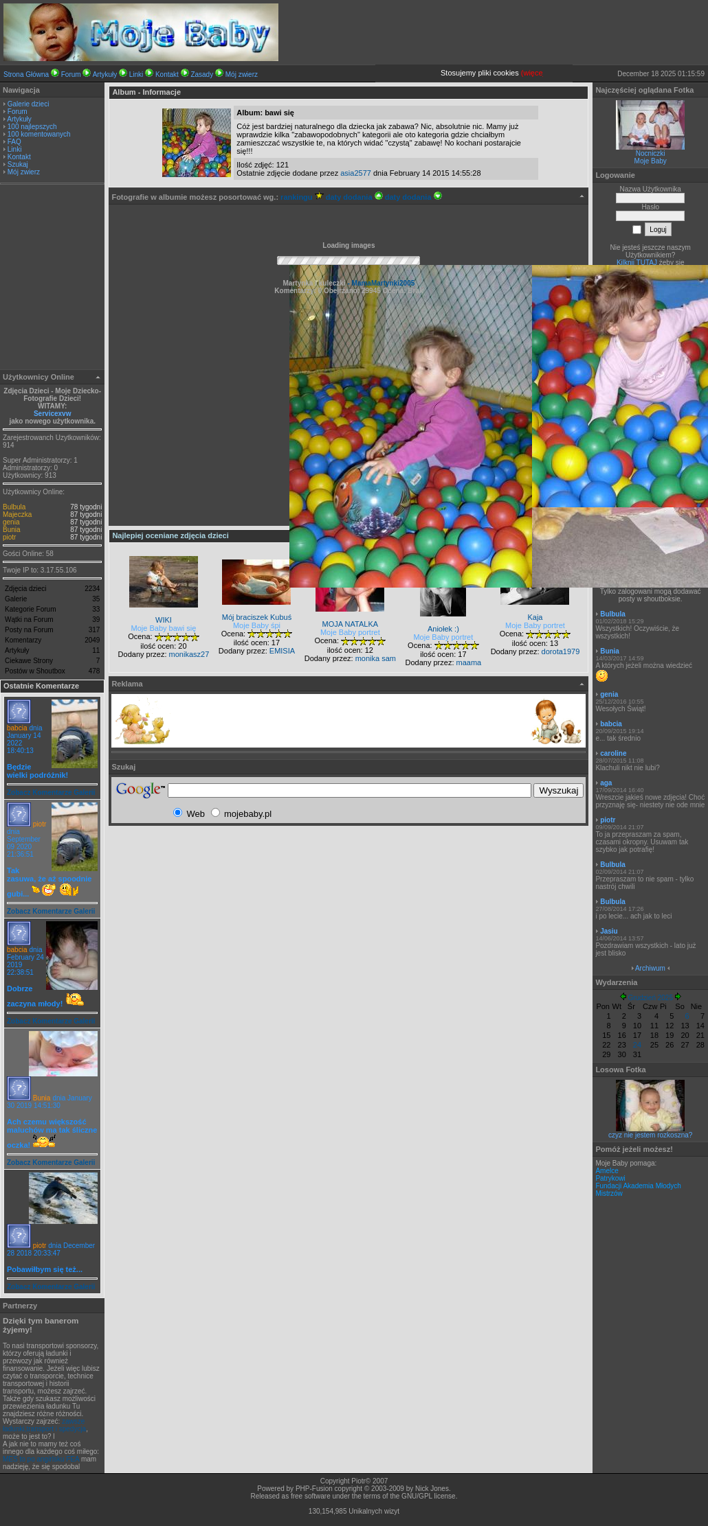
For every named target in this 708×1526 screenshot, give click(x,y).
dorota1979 (561, 651)
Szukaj (18, 164)
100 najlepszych (32, 126)
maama (469, 662)
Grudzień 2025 (650, 998)
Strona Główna (26, 74)
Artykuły (105, 74)
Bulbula (14, 507)
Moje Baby (650, 161)
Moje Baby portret (350, 632)
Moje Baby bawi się (164, 628)
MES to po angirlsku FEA (41, 1459)
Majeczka (17, 514)
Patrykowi (610, 1178)
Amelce (606, 1171)
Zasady (201, 74)
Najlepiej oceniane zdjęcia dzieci (170, 535)
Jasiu (609, 931)
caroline (613, 753)
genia (11, 522)
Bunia (12, 529)
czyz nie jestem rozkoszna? (650, 1135)
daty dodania (354, 197)
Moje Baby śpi (256, 625)
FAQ (14, 142)
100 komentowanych (39, 134)
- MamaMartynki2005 (380, 283)
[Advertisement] (52, 278)
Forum (71, 74)
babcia (17, 728)
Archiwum (650, 968)
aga (606, 783)
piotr (9, 537)
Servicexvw (52, 413)
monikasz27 (189, 654)
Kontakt (167, 74)
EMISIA (282, 651)
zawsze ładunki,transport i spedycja (44, 1425)
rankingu (302, 197)
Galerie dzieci (28, 104)
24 (637, 1045)
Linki (136, 74)
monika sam (375, 658)
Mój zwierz (241, 74)
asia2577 (355, 173)
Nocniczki (650, 153)
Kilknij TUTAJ (637, 262)
